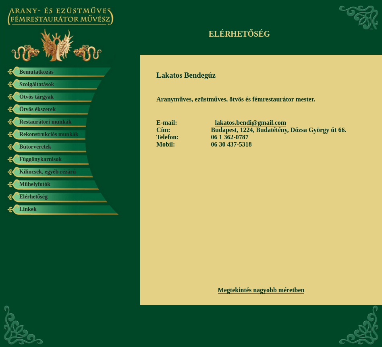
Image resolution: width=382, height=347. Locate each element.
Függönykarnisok (40, 159)
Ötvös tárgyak (36, 97)
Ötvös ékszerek (37, 109)
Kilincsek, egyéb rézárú (47, 172)
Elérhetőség (33, 197)
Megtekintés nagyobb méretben (261, 290)
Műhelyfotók (34, 184)
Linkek (28, 209)
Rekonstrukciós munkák (49, 134)
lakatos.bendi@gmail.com (250, 122)
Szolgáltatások (36, 84)
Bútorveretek (35, 147)
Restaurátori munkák (45, 122)
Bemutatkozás (36, 72)
